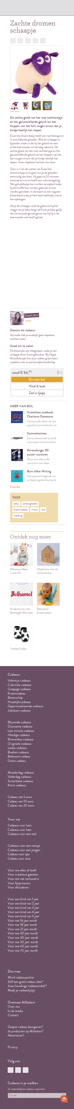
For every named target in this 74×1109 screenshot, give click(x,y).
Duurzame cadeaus (20, 726)
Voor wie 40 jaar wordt (23, 937)
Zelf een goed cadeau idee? (25, 981)
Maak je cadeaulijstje (21, 990)
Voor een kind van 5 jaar (23, 916)
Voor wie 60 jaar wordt (23, 946)
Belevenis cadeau (19, 756)
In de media (15, 1010)
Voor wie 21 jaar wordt (22, 929)
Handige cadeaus (19, 734)
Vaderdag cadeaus (19, 776)
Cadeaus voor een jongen (24, 849)
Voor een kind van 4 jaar (23, 911)
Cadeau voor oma (19, 858)
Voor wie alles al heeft (22, 870)
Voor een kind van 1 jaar (23, 899)
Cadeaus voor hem (20, 825)
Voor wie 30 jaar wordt (23, 933)
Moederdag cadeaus (21, 772)
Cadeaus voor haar (20, 829)
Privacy (13, 1047)
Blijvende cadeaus (19, 722)
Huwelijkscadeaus (19, 701)
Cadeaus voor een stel (22, 833)
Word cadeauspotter (21, 977)
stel (43, 510)
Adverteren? (16, 1035)
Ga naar (37, 379)
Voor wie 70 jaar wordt (23, 950)
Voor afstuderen (18, 887)
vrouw (34, 510)
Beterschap (15, 697)
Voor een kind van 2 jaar (23, 903)
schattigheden (29, 504)
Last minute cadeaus (21, 730)
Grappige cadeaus (19, 689)
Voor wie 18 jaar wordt (22, 924)
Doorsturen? (43, 41)
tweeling (18, 516)
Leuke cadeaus (17, 747)
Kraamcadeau (16, 693)
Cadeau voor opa (18, 854)
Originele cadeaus (19, 743)
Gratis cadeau (17, 760)
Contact (13, 1015)
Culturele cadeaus (19, 684)
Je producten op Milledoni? (26, 1031)
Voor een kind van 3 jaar (23, 907)
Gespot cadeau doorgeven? (25, 1026)
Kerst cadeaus (17, 785)
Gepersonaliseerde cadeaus (25, 706)
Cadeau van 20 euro (21, 805)
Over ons (14, 1006)
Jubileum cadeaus (19, 710)
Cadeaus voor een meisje (24, 845)
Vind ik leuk (37, 386)
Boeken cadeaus (18, 752)
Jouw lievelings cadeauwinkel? (27, 985)
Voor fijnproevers (19, 883)
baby (16, 504)
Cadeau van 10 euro (21, 801)
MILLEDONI (19, 9)
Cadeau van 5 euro (20, 796)
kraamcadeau (21, 510)
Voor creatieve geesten (23, 874)
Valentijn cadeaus (19, 680)
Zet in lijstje (37, 392)
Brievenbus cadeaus (20, 739)
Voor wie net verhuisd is (23, 878)
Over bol (15, 487)
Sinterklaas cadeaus (20, 781)
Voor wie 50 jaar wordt (23, 942)
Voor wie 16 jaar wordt (22, 920)
